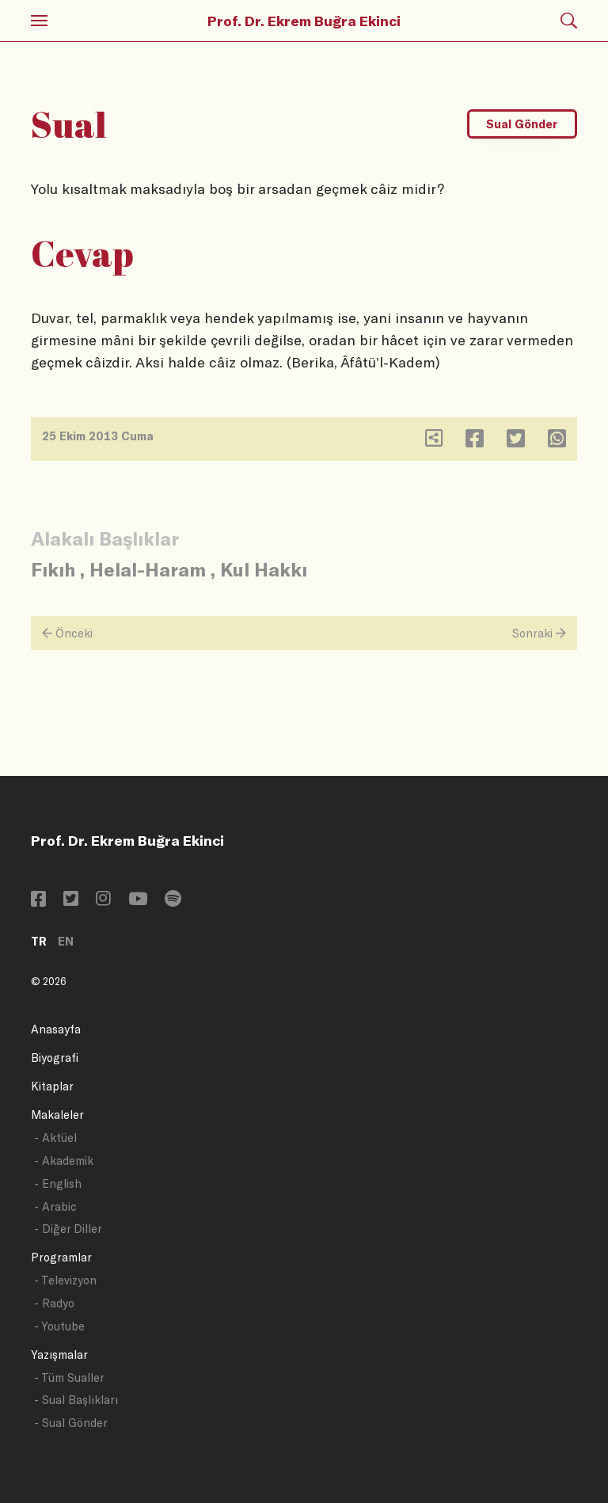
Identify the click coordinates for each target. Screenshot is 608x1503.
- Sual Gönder (71, 1422)
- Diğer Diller (68, 1228)
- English (58, 1183)
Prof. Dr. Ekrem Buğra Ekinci (304, 20)
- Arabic (55, 1206)
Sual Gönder (521, 124)
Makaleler (57, 1114)
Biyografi (54, 1057)
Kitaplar (52, 1086)
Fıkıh (53, 568)
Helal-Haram (147, 568)
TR (39, 941)
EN (66, 941)
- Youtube (59, 1326)
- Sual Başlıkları (76, 1399)
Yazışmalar (59, 1354)
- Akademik (63, 1160)
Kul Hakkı (263, 568)
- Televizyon (65, 1280)
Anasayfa (56, 1029)
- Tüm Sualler (69, 1377)
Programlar (61, 1257)
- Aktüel (55, 1137)
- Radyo (54, 1303)
